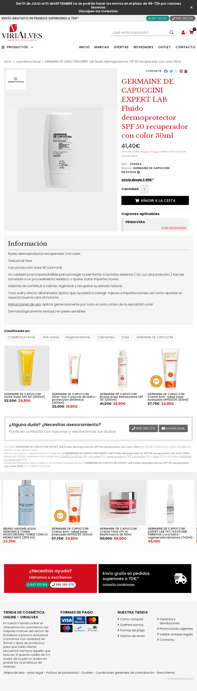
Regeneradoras (116, 456)
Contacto (167, 640)
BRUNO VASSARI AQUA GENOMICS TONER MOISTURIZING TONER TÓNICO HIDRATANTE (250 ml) (25, 533)
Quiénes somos (131, 625)
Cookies (87, 673)
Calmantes (138, 456)
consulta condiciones (119, 584)
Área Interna (166, 673)
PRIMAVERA (135, 222)
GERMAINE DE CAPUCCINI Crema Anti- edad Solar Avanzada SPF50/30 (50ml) (168, 397)
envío (145, 151)
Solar (156, 456)
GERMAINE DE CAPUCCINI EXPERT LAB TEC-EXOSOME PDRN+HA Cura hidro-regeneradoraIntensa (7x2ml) (170, 533)
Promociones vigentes (176, 629)
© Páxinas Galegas (180, 678)
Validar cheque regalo (176, 634)
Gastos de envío (132, 636)
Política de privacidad (62, 673)
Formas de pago (132, 630)
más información (173, 228)
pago (156, 151)
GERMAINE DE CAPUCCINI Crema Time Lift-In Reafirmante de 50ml (118, 531)
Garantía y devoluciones (170, 621)
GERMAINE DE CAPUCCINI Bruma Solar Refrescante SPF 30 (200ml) (121, 397)
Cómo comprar (131, 619)
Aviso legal (35, 673)
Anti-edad (94, 456)
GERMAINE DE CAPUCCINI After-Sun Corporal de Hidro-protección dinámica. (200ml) (74, 398)
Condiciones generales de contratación (125, 673)
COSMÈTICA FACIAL (70, 456)
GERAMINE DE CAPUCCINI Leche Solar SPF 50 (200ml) (24, 395)
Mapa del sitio (14, 673)
